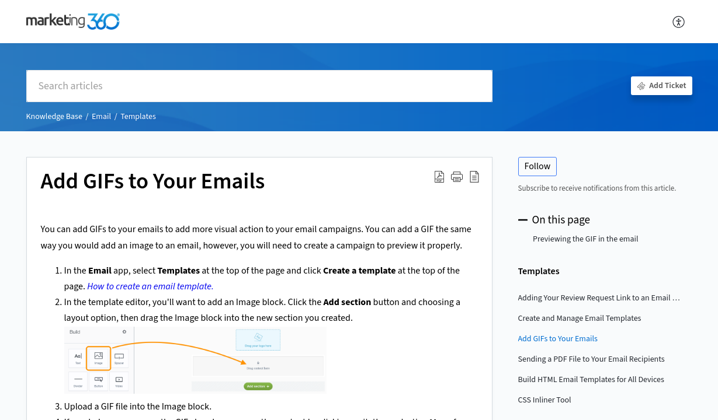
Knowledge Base (54, 117)
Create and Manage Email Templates (579, 318)
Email (101, 117)
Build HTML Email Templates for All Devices (591, 380)
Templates (138, 117)
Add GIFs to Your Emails (558, 339)
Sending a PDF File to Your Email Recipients (591, 359)
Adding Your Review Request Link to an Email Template (599, 298)
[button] (679, 21)
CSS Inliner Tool (544, 400)
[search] (259, 86)
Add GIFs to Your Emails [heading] (153, 182)
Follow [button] (538, 166)
